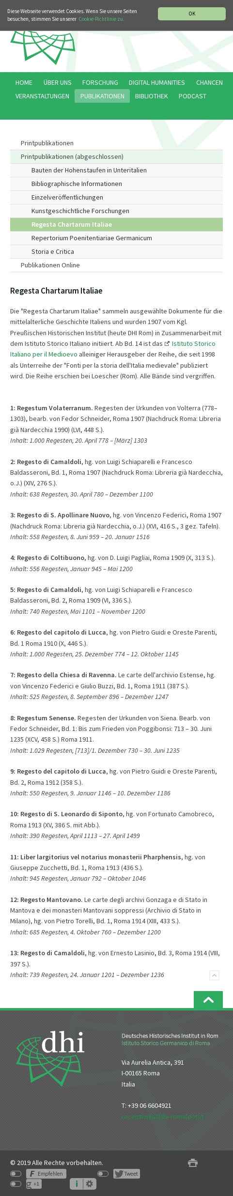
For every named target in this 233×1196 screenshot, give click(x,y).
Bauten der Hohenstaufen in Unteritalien (89, 170)
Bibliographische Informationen (76, 183)
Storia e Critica (52, 251)
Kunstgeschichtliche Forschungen (80, 210)
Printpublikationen (47, 143)
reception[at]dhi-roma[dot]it (162, 1116)
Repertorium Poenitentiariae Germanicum (91, 237)
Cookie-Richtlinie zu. (101, 19)
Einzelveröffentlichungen (67, 197)
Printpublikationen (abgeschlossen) (72, 156)
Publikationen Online (50, 265)
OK (191, 13)
